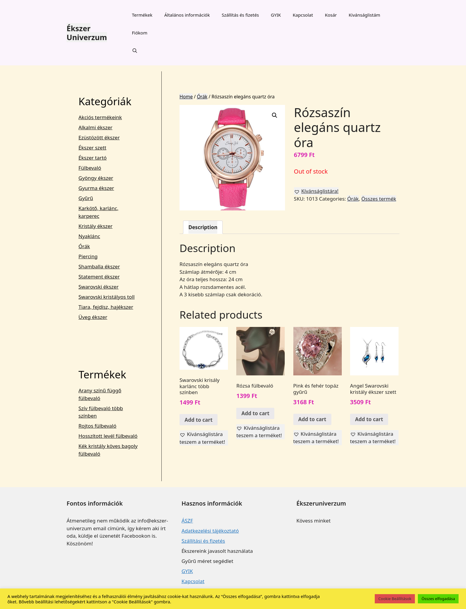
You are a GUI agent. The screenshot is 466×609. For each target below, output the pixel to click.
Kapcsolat (303, 15)
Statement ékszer (99, 276)
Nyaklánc (89, 236)
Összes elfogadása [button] (438, 598)
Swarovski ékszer (98, 286)
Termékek (142, 15)
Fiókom (139, 33)
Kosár (331, 15)
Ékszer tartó (92, 157)
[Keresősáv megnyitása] (135, 50)
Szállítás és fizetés (240, 15)
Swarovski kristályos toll (106, 296)
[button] (316, 191)
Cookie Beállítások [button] (394, 598)
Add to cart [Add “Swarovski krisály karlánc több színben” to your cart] (198, 419)
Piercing (87, 256)
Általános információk (187, 15)
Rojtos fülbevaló (97, 425)
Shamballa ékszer (99, 266)
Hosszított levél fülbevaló (108, 435)
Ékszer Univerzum (87, 32)
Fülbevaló (89, 167)
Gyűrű (85, 198)
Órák (202, 96)
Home (186, 96)
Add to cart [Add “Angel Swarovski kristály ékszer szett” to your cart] (369, 419)
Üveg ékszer (92, 317)
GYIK (276, 15)
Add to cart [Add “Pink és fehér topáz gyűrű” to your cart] (312, 419)
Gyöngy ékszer (95, 177)
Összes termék (378, 198)
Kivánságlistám (364, 15)
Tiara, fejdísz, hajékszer (105, 306)
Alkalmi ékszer (95, 127)
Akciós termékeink (100, 117)
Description (202, 227)
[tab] (203, 227)
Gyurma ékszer (96, 188)
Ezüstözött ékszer (99, 137)
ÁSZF (187, 520)
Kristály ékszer (95, 226)
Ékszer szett (92, 147)
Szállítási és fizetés (203, 540)
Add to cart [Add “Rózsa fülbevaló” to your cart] (255, 413)
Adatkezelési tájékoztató (210, 530)
